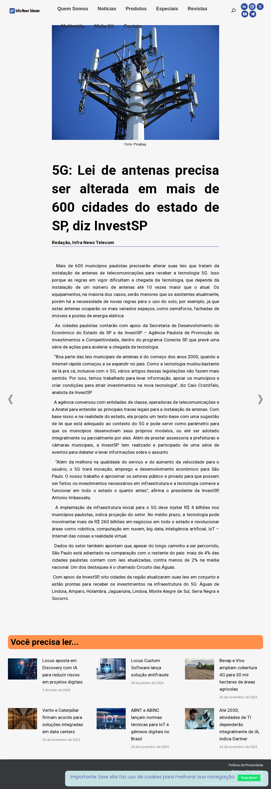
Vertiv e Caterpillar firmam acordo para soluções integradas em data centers (62, 721)
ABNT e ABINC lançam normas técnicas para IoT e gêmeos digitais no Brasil (150, 724)
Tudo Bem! (249, 778)
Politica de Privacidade (246, 765)
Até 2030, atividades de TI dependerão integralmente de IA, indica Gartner (239, 724)
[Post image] (22, 669)
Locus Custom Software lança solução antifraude (150, 667)
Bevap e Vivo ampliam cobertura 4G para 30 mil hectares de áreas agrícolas (238, 675)
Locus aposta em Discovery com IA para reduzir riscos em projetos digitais (62, 671)
